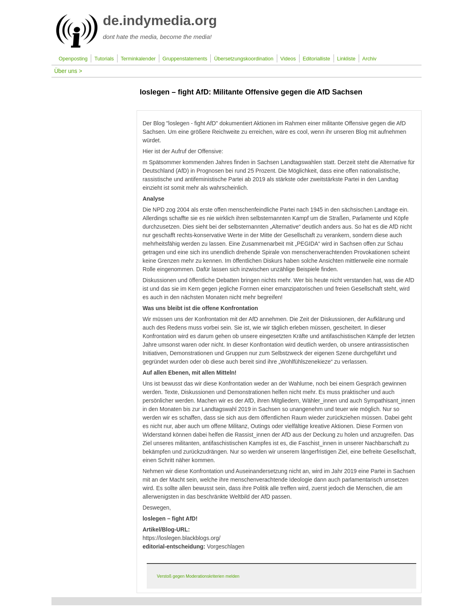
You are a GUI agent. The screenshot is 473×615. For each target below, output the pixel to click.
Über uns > (68, 71)
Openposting (73, 59)
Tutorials (104, 59)
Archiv (369, 59)
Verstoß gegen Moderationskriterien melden (198, 576)
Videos (287, 59)
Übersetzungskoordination (243, 59)
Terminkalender (138, 59)
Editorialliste (316, 59)
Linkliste (346, 59)
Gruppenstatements (185, 59)
